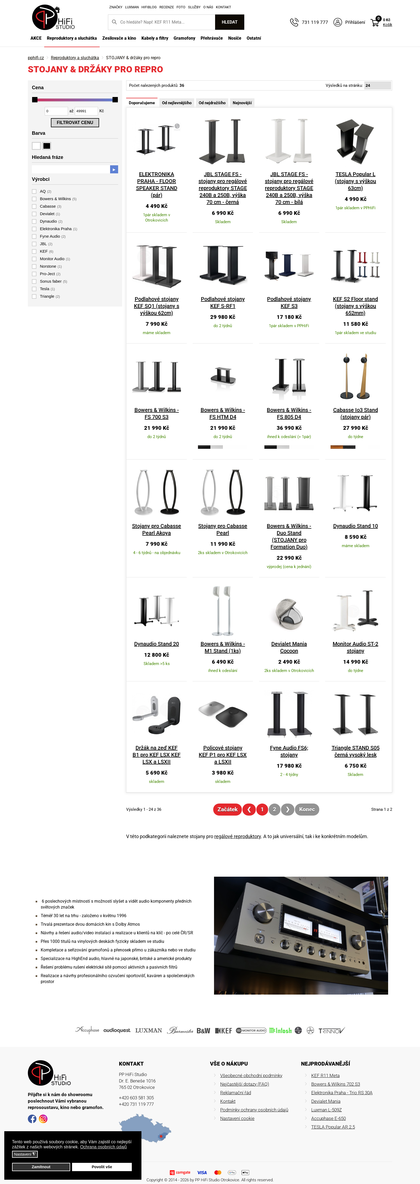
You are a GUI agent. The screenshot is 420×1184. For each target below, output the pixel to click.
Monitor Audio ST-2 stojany (358, 640)
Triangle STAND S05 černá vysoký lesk (359, 744)
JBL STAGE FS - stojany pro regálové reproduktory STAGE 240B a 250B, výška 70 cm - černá (226, 188)
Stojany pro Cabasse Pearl (225, 529)
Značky (115, 7)
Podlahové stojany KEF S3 (292, 302)
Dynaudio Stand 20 (159, 637)
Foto (181, 7)
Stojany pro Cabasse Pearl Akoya (159, 529)
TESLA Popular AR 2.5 (333, 1120)
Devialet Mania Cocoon (292, 637)
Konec (307, 802)
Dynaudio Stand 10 (358, 526)
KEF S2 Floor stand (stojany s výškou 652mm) (358, 306)
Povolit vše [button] (102, 1167)
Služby (194, 7)
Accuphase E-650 (328, 1111)
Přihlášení (355, 22)
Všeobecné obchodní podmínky (251, 1068)
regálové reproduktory (237, 829)
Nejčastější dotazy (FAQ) (244, 1077)
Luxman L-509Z (326, 1102)
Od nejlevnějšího (177, 102)
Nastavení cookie (237, 1111)
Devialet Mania (325, 1094)
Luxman (132, 7)
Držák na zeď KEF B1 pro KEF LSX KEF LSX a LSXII (159, 748)
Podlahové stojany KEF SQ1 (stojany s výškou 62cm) (159, 306)
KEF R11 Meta (325, 1068)
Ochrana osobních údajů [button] (103, 1147)
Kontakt (223, 7)
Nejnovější (242, 102)
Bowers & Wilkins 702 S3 (335, 1077)
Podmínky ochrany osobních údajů (254, 1102)
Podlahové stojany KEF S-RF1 (225, 302)
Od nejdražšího (212, 102)
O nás (208, 7)
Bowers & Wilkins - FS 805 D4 (292, 413)
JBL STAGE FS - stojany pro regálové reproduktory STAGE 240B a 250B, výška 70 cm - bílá (292, 188)
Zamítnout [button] (41, 1167)
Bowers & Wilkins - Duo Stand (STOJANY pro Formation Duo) (292, 533)
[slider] (35, 99)
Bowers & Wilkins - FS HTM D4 (226, 413)
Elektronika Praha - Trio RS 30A (342, 1085)
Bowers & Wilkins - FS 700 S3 (160, 413)
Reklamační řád (235, 1085)
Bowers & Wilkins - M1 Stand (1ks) (226, 640)
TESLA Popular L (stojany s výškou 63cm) (358, 181)
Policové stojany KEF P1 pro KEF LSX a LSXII (226, 748)
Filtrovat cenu (75, 122)
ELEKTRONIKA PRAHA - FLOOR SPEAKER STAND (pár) (160, 181)
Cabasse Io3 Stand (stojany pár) (358, 413)
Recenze (166, 7)
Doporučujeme (142, 102)
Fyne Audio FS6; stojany (292, 744)
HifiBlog (149, 7)
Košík (387, 25)
